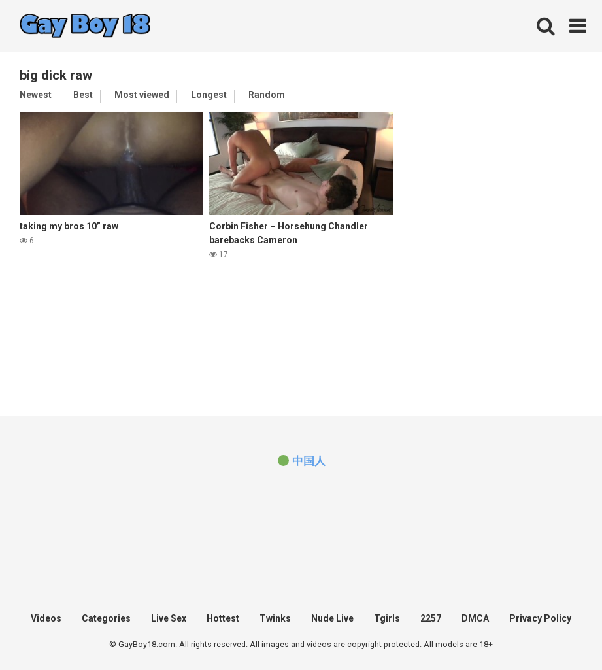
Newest (36, 95)
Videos (46, 618)
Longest (209, 95)
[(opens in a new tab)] (300, 460)
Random (266, 95)
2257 (430, 618)
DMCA (475, 618)
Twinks (275, 618)
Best (83, 95)
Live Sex (168, 618)
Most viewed (141, 95)
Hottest (223, 618)
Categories (106, 618)
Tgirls (387, 618)
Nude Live (332, 618)
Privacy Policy (540, 618)
